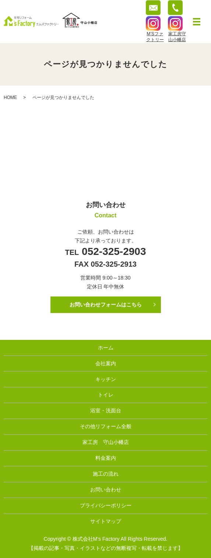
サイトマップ (105, 521)
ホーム (105, 348)
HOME (10, 97)
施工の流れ (106, 474)
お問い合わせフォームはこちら (106, 305)
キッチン (105, 379)
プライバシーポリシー (105, 505)
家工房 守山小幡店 (105, 442)
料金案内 (105, 458)
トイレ (105, 395)
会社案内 (105, 363)
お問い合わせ (105, 490)
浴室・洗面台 (105, 410)
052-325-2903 (112, 251)
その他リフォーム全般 (105, 426)
